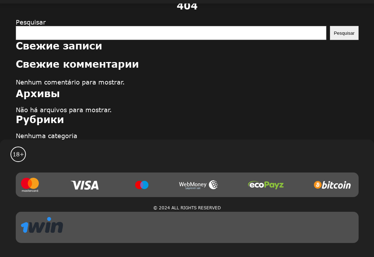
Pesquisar (31, 22)
